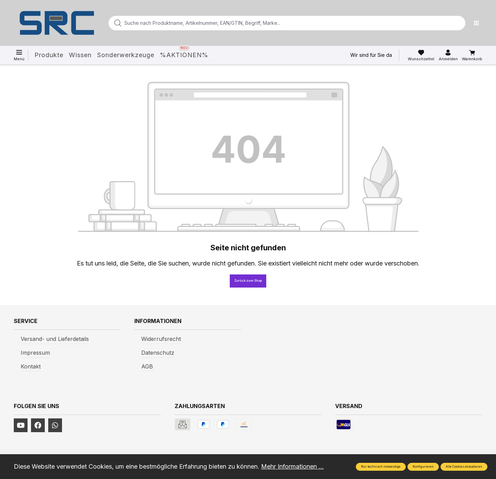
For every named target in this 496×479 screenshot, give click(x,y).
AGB (147, 366)
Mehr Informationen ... (292, 466)
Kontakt (31, 366)
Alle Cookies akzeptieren (464, 466)
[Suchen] (458, 23)
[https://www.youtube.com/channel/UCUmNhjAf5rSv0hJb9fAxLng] (21, 425)
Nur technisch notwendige (381, 466)
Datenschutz (157, 352)
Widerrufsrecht (161, 338)
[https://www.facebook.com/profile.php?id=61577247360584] (38, 425)
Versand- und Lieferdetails (55, 338)
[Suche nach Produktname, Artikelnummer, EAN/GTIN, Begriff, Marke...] (276, 23)
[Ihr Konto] (448, 55)
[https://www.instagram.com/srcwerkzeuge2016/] (55, 425)
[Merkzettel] (421, 55)
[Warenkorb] (472, 55)
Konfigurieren (423, 466)
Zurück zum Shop (248, 280)
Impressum (35, 352)
